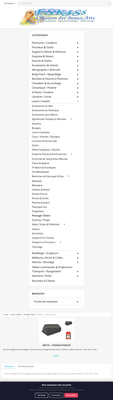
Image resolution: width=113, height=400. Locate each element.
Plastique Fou (39, 206)
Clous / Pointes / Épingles (46, 136)
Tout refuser (41, 395)
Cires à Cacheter (41, 132)
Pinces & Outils (40, 198)
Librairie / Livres (41, 96)
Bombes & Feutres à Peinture (50, 78)
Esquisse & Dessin (43, 56)
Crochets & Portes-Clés (44, 141)
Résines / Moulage (43, 262)
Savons (36, 229)
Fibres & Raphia (40, 163)
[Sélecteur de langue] (10, 3)
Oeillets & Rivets (41, 189)
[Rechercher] (64, 3)
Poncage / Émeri (41, 215)
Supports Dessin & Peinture (49, 51)
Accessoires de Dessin (45, 65)
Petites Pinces (39, 194)
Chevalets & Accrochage (46, 83)
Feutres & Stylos (42, 60)
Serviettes (37, 233)
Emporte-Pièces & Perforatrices (49, 154)
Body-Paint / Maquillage (46, 74)
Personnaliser (56, 395)
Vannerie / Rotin (42, 276)
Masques (37, 181)
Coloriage (37, 246)
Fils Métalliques (40, 171)
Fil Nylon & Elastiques (44, 167)
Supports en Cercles (43, 237)
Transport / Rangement (46, 271)
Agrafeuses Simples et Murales (49, 119)
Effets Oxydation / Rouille (46, 149)
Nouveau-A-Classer (43, 280)
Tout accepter (71, 395)
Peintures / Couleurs (44, 42)
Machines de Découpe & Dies (48, 176)
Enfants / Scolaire (42, 92)
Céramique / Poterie (44, 87)
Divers (35, 145)
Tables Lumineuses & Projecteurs (52, 267)
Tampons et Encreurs (43, 242)
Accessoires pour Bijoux (45, 114)
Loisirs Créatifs (41, 101)
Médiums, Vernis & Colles (47, 257)
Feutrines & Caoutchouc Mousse (50, 158)
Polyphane (38, 211)
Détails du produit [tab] (26, 366)
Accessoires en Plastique (45, 110)
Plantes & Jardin (41, 202)
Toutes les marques (56, 302)
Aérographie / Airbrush (46, 69)
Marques (38, 293)
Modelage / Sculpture (45, 253)
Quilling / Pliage (41, 219)
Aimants (36, 123)
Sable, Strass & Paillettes (45, 224)
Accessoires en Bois (42, 106)
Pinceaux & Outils (42, 47)
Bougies (36, 128)
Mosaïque (37, 185)
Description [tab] (9, 366)
